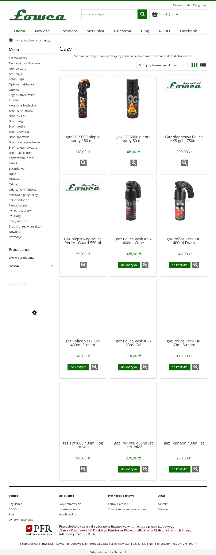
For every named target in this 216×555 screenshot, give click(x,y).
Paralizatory (22, 211)
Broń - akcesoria (20, 153)
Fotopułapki (17, 79)
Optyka (14, 90)
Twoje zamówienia (69, 504)
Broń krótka (17, 126)
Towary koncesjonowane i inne (127, 509)
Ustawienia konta (69, 509)
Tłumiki (14, 100)
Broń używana (19, 132)
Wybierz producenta (21, 257)
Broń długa (16, 121)
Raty (12, 514)
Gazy (17, 216)
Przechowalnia (67, 514)
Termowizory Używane (24, 63)
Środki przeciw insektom (26, 226)
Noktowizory (17, 69)
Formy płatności (118, 504)
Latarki (13, 163)
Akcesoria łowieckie (22, 105)
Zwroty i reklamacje (21, 520)
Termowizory (18, 58)
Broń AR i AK (18, 116)
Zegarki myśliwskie (22, 95)
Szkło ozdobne (19, 200)
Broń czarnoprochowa (24, 142)
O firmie (163, 509)
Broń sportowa (19, 137)
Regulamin (15, 504)
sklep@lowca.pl (120, 544)
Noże (12, 174)
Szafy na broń (18, 221)
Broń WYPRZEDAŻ (21, 111)
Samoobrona (18, 205)
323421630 (139, 544)
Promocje (15, 237)
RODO (13, 509)
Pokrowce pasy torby (23, 195)
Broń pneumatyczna (23, 147)
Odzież (14, 184)
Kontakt (163, 504)
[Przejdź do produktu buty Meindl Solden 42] (32, 332)
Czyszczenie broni (21, 158)
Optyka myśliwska (21, 84)
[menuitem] (19, 31)
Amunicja (15, 74)
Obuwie (14, 179)
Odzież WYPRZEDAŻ (22, 190)
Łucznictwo (16, 168)
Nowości (15, 232)
